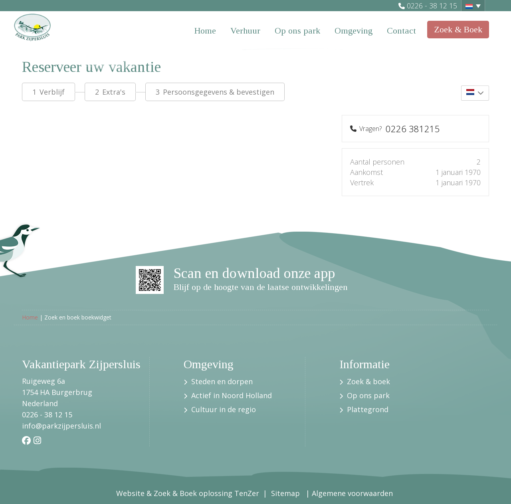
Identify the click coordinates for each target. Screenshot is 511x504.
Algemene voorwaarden (353, 493)
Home (205, 31)
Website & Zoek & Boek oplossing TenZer (187, 493)
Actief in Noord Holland (232, 395)
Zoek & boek (369, 381)
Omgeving (353, 31)
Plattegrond (367, 409)
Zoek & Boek (458, 29)
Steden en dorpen (223, 381)
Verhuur (245, 31)
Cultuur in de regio (224, 409)
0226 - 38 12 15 (432, 5)
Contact (401, 31)
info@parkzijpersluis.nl (61, 426)
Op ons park (297, 31)
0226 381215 (413, 129)
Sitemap (286, 493)
